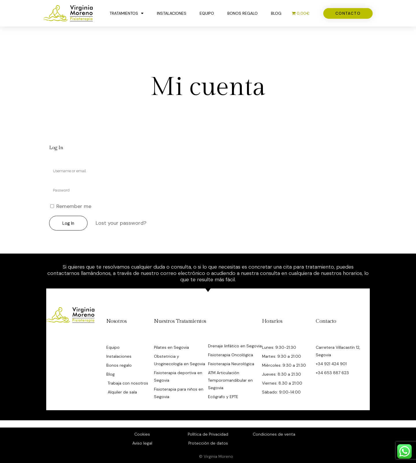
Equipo (207, 13)
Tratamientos (126, 13)
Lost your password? (121, 223)
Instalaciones (171, 13)
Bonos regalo (242, 13)
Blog (276, 13)
